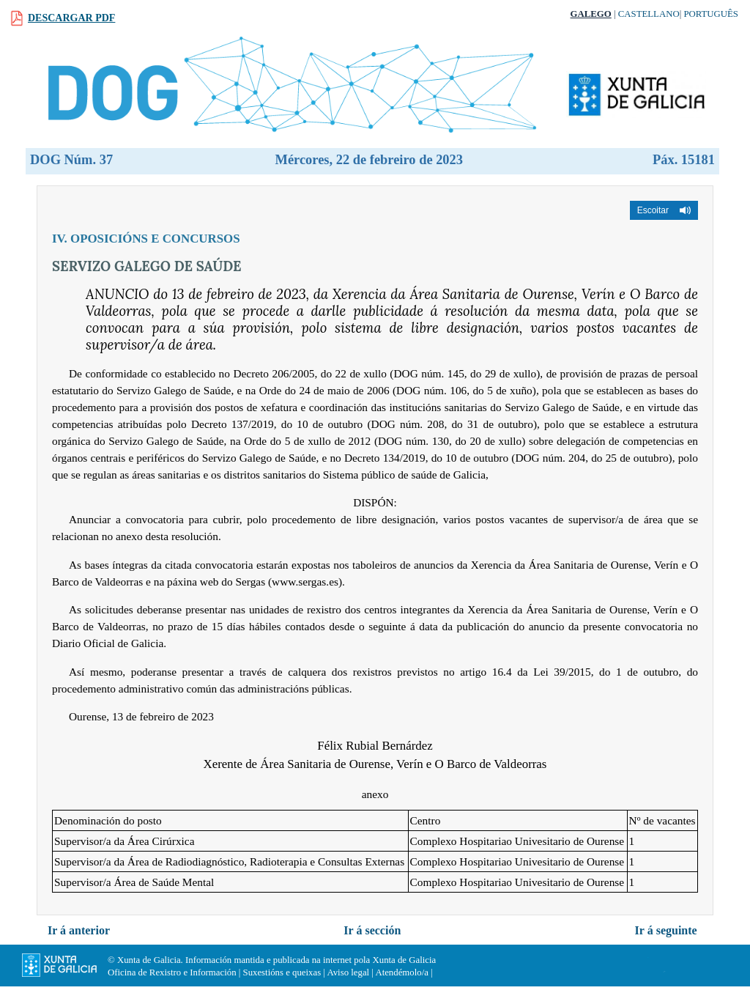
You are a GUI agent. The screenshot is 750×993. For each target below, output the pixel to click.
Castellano (649, 14)
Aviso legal (348, 972)
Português (710, 14)
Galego (591, 14)
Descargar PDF (71, 17)
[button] (664, 210)
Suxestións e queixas (282, 972)
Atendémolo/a (401, 972)
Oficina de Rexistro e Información (172, 972)
